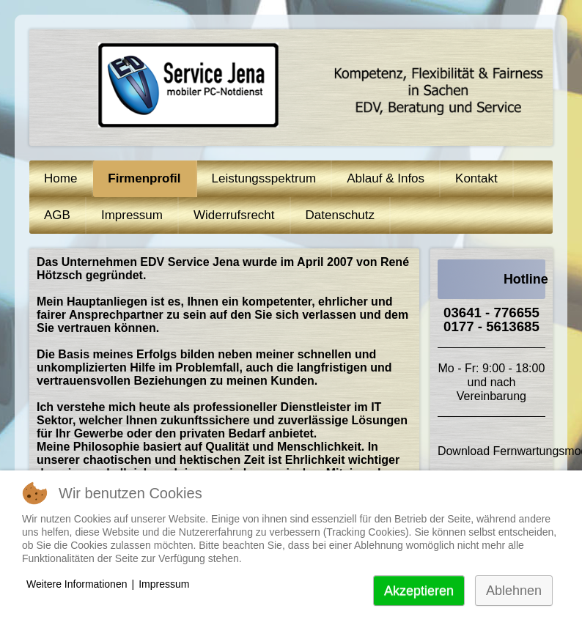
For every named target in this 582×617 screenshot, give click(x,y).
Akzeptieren (419, 590)
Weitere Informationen (76, 584)
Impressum (164, 584)
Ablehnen (514, 590)
